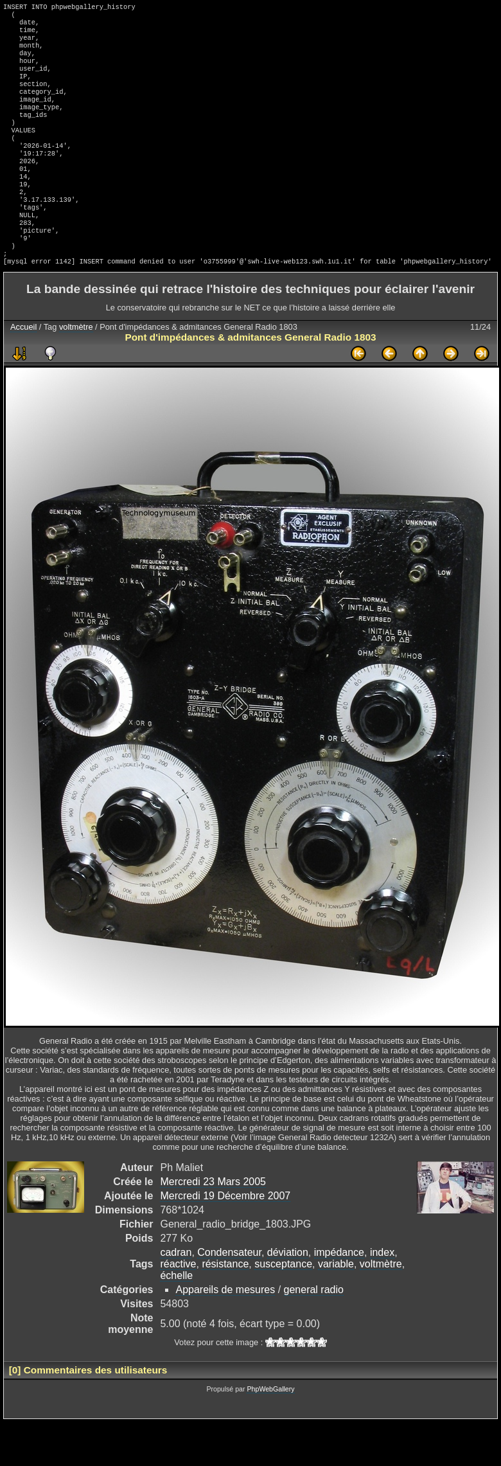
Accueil (23, 370)
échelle (176, 1319)
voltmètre (76, 370)
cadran (175, 1296)
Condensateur (229, 1296)
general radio (314, 1333)
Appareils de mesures (225, 1333)
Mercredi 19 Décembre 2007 (225, 1239)
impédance (339, 1296)
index (382, 1296)
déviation (287, 1296)
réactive (178, 1307)
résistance (225, 1307)
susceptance (283, 1307)
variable (336, 1307)
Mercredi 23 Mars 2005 (213, 1225)
